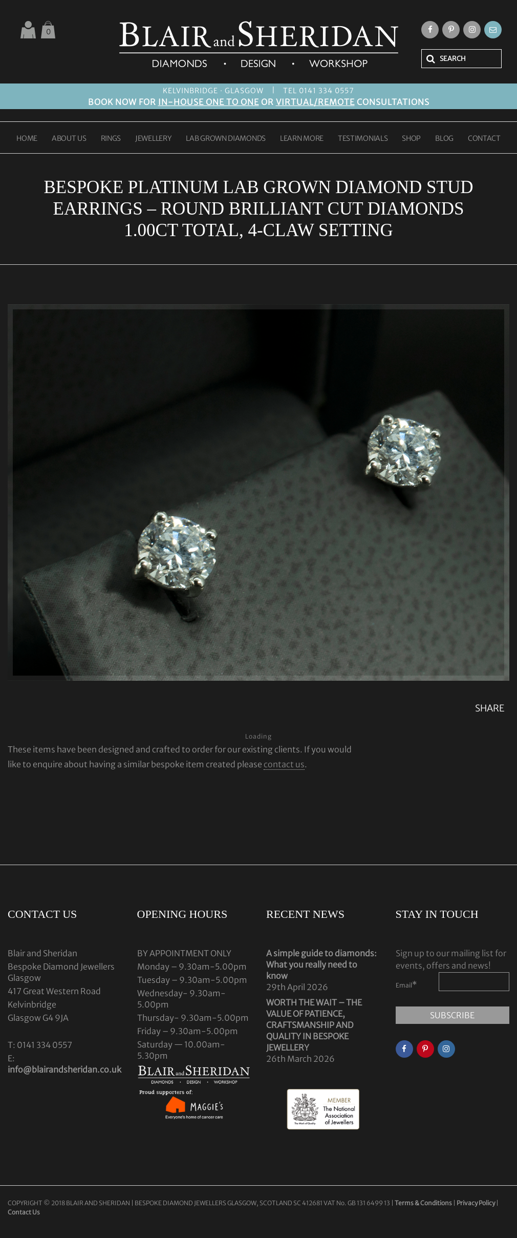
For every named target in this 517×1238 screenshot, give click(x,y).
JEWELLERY (153, 139)
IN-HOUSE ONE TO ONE (208, 102)
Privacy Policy (476, 1203)
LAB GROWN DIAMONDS (226, 139)
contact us (284, 764)
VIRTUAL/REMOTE (315, 102)
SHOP (411, 139)
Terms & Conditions (424, 1203)
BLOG (444, 139)
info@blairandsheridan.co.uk (64, 1069)
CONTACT (484, 139)
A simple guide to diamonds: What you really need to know (321, 964)
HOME (26, 139)
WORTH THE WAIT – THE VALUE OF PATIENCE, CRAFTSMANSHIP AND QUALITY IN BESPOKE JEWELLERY (314, 1025)
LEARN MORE (302, 139)
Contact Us (24, 1212)
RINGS (111, 139)
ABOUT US (69, 139)
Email (406, 984)
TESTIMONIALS (362, 139)
